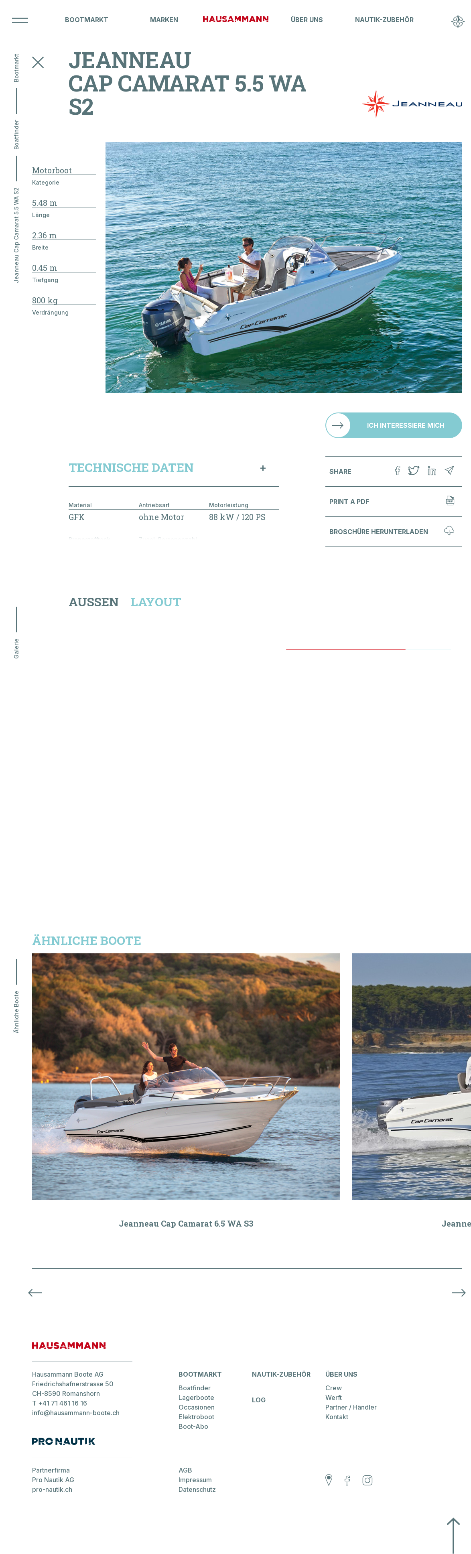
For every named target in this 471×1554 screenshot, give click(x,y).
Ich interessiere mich (406, 425)
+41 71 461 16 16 (62, 1403)
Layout (156, 602)
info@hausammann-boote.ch (76, 1413)
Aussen (94, 602)
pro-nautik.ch (52, 1489)
